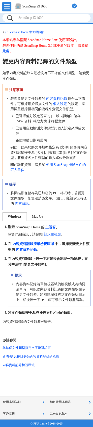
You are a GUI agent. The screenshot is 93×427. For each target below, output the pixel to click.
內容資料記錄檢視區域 (18, 365)
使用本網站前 (12, 402)
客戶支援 (9, 413)
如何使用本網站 (60, 402)
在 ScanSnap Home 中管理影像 (24, 32)
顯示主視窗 (52, 234)
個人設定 (60, 104)
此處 (5, 51)
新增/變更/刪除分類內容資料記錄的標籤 (30, 356)
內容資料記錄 (56, 98)
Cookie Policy (58, 413)
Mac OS (37, 216)
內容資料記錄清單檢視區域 (33, 243)
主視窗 (50, 227)
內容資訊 (22, 203)
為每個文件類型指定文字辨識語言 (26, 348)
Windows (15, 216)
